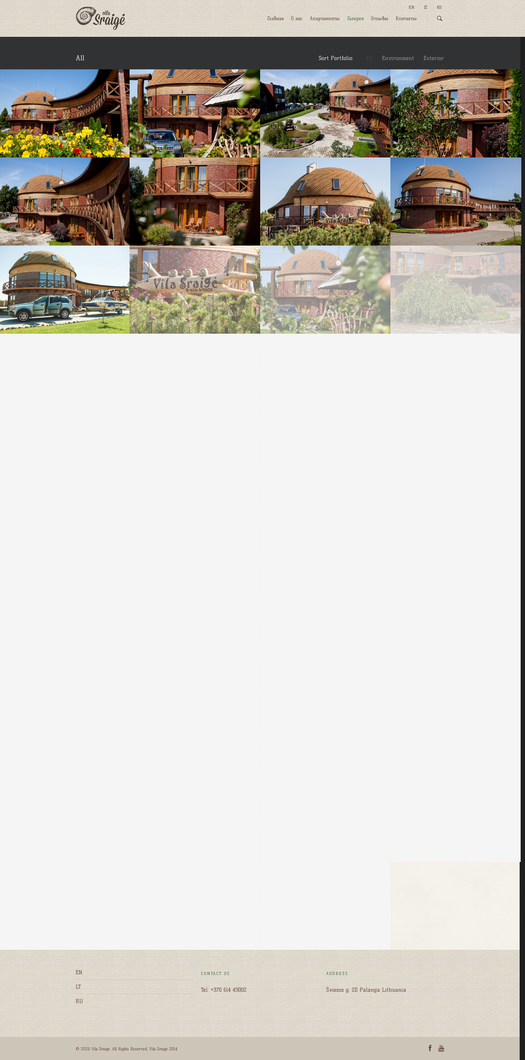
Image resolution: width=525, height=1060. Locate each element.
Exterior (434, 58)
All (369, 58)
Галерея (355, 18)
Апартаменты (325, 18)
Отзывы (379, 18)
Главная (275, 18)
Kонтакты (406, 18)
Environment (398, 58)
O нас (296, 18)
